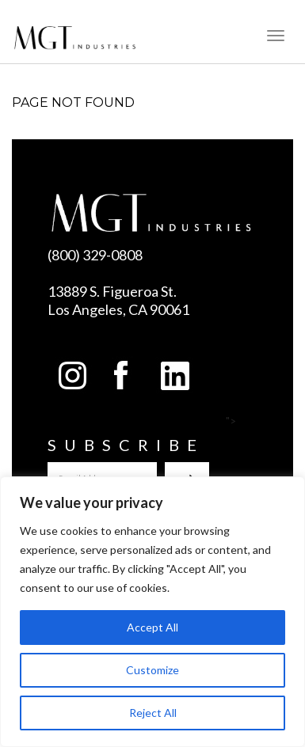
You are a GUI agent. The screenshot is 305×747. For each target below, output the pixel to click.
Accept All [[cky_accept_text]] (152, 627)
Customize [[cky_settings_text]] (152, 670)
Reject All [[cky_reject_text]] (153, 712)
